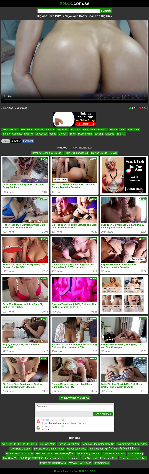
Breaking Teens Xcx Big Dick (47, 153)
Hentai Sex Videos (76, 449)
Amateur (49, 129)
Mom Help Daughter (20, 449)
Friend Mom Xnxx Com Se (20, 453)
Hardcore (102, 129)
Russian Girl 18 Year (68, 444)
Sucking (99, 134)
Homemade (89, 129)
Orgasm (63, 134)
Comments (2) (82, 147)
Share (5, 141)
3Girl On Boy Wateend (88, 453)
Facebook (28, 141)
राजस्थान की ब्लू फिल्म (64, 453)
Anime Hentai (96, 449)
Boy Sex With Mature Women (49, 449)
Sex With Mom (47, 444)
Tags (65, 471)
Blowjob (38, 129)
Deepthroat (41, 134)
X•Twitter (16, 141)
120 (142, 108)
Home (57, 471)
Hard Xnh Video (44, 453)
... (124, 134)
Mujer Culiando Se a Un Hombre (62, 458)
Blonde (6, 134)
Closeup (109, 134)
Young (53, 134)
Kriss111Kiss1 (10, 129)
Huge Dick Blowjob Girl (77, 153)
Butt (119, 134)
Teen (122, 129)
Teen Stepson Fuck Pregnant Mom (99, 458)
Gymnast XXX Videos (114, 453)
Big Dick (28, 134)
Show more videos (74, 397)
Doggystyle (62, 129)
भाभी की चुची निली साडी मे (30, 458)
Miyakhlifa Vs (10, 458)
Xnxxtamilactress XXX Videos (132, 444)
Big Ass (113, 129)
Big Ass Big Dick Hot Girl (104, 153)
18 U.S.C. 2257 (87, 471)
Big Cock (75, 129)
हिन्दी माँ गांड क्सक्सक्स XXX (53, 463)
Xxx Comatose (101, 463)
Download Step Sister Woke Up (98, 444)
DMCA (73, 471)
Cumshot (17, 134)
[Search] (68, 10)
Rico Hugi (26, 129)
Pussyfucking (85, 134)
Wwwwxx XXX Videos (80, 463)
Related (62, 147)
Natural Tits (133, 129)
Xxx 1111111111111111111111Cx (19, 444)
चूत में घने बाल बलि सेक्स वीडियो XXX (122, 449)
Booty (73, 134)
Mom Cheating (135, 453)
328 (132, 108)
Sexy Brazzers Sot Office (133, 458)
